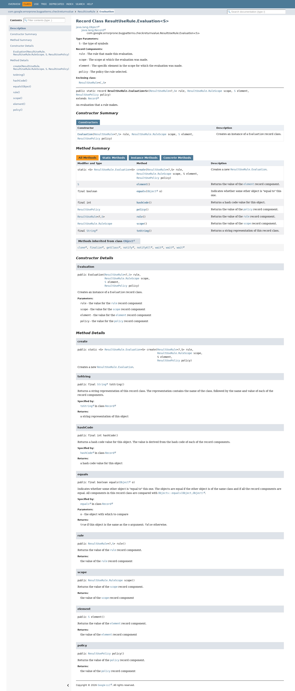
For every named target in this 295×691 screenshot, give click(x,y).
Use (36, 4)
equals (141, 191)
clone (81, 247)
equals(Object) (22, 86)
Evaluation (107, 11)
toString (143, 230)
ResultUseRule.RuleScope (204, 90)
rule (140, 216)
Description (18, 28)
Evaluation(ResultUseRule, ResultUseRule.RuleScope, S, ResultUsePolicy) (41, 53)
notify (127, 247)
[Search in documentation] (256, 11)
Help (90, 4)
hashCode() (20, 80)
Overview (14, 4)
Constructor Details (22, 45)
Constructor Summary (23, 34)
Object (151, 191)
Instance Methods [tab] (144, 157)
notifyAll (144, 247)
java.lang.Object (87, 27)
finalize (96, 247)
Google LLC (104, 685)
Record (92, 98)
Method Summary (21, 40)
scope (140, 223)
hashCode (143, 202)
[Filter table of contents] (44, 20)
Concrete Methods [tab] (177, 157)
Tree (44, 4)
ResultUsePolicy (87, 94)
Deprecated (56, 4)
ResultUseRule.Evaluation (112, 169)
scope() (17, 98)
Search (80, 4)
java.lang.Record (92, 30)
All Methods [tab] (87, 157)
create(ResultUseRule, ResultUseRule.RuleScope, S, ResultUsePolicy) (41, 67)
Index (69, 4)
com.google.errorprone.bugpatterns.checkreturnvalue (40, 11)
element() (19, 104)
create (141, 169)
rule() (16, 92)
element (142, 184)
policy (141, 209)
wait (158, 247)
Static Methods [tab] (113, 157)
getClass (112, 247)
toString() (19, 74)
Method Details (19, 60)
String (91, 230)
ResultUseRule (86, 11)
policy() (17, 109)
